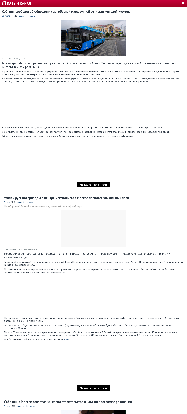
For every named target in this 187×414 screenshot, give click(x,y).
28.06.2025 (7, 16)
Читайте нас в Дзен (93, 185)
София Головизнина (27, 16)
